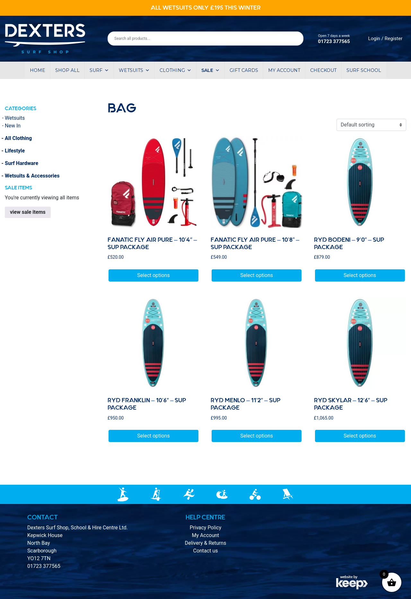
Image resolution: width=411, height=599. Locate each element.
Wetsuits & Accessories (32, 176)
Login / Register (385, 38)
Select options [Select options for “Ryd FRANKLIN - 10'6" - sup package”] (153, 436)
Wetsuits (134, 70)
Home (37, 70)
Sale (210, 70)
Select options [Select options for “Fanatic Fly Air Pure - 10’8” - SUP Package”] (256, 275)
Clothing (175, 70)
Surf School (363, 70)
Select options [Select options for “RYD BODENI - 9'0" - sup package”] (360, 275)
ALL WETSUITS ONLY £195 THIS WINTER (206, 7)
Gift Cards (244, 70)
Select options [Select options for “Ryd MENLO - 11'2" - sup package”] (256, 436)
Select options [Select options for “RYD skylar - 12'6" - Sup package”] (360, 436)
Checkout (323, 70)
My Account (205, 535)
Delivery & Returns (205, 543)
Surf (99, 70)
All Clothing (18, 138)
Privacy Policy (206, 528)
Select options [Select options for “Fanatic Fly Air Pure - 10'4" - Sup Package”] (153, 275)
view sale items (28, 212)
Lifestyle (15, 151)
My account (284, 70)
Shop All (67, 70)
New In (13, 126)
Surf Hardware (21, 163)
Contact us (205, 551)
